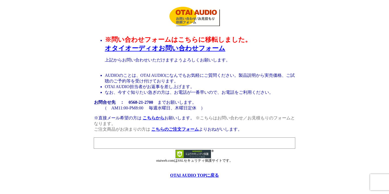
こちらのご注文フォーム (175, 129)
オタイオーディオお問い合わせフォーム (165, 48)
